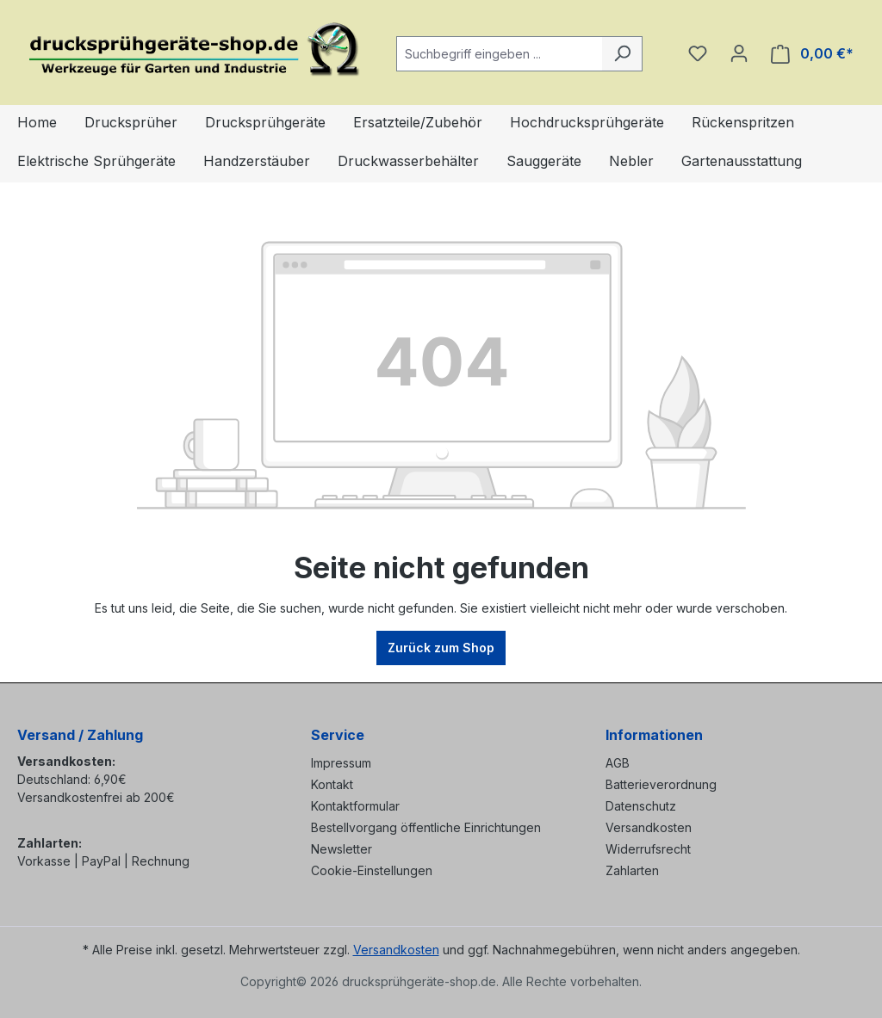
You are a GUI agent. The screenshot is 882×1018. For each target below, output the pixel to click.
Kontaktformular (355, 806)
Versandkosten (649, 827)
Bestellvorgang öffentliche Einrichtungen (426, 827)
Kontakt (332, 784)
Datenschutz (641, 806)
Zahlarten (632, 870)
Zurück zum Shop (441, 647)
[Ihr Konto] (739, 53)
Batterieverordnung (661, 784)
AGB (618, 763)
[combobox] (499, 53)
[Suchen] (622, 53)
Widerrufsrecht (648, 849)
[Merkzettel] (697, 53)
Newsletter (341, 849)
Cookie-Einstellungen (371, 870)
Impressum (341, 763)
